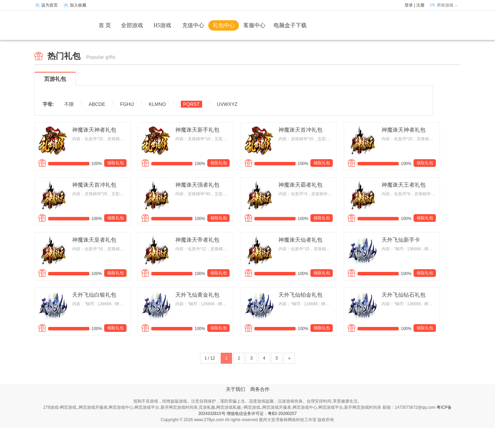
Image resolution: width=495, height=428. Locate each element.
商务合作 (260, 389)
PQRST (191, 104)
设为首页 (49, 5)
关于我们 (235, 389)
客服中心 (254, 25)
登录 (409, 5)
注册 (420, 5)
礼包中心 (224, 25)
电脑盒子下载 (290, 25)
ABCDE (97, 104)
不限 (69, 104)
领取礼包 (115, 163)
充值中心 (193, 25)
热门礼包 (81, 56)
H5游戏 (163, 25)
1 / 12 (210, 358)
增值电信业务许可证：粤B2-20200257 (262, 413)
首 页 (105, 25)
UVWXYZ (227, 104)
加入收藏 (78, 5)
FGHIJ (127, 104)
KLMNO (157, 104)
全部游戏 (132, 25)
